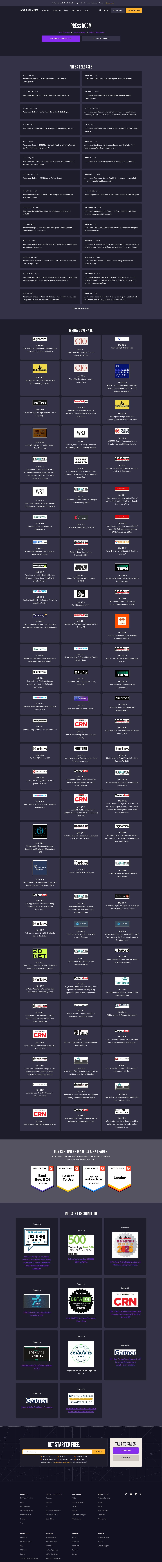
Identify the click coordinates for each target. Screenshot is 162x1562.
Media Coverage (79, 32)
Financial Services (104, 1498)
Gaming (100, 1502)
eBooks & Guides (25, 1541)
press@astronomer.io (101, 38)
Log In (106, 10)
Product (46, 10)
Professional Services (53, 1510)
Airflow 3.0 (49, 1546)
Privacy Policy (57, 1462)
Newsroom (75, 1546)
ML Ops (74, 1510)
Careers (74, 1550)
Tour (21, 1523)
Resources (76, 10)
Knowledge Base (103, 1537)
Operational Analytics (79, 1515)
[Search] (100, 10)
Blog (21, 1546)
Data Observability (78, 1502)
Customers (57, 10)
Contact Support (103, 1546)
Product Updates (51, 1515)
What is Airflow (51, 1537)
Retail (100, 1506)
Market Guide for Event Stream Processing (36, 1407)
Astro (22, 1502)
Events (22, 1554)
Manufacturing (103, 1510)
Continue (99, 1452)
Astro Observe (25, 1506)
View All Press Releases (80, 308)
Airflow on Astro (51, 1541)
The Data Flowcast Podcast (29, 1558)
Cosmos (49, 1498)
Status (100, 1541)
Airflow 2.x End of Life (53, 1558)
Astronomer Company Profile (60, 38)
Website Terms (66, 1462)
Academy (23, 1537)
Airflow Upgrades (52, 1550)
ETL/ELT (75, 1506)
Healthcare (101, 1515)
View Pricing (125, 1457)
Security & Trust (25, 1515)
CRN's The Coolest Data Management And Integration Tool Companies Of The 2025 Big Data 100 (125, 1314)
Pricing (86, 10)
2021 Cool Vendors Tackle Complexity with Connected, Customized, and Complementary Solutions (125, 1362)
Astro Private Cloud (26, 1510)
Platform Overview (26, 1498)
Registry (49, 1502)
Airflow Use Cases (52, 1554)
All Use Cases (76, 1519)
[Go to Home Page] (29, 10)
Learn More (50, 1519)
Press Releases (64, 32)
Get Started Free (134, 10)
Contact (74, 1554)
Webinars (23, 1550)
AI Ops (74, 1498)
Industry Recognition (96, 32)
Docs (66, 10)
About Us (75, 1537)
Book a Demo (118, 10)
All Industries (102, 1519)
